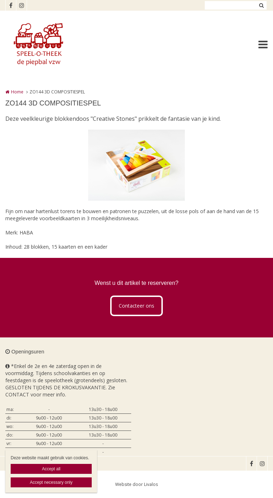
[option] (136, 165)
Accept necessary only (51, 482)
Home (17, 92)
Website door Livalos (136, 484)
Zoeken (261, 5)
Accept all (51, 468)
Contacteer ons (136, 305)
